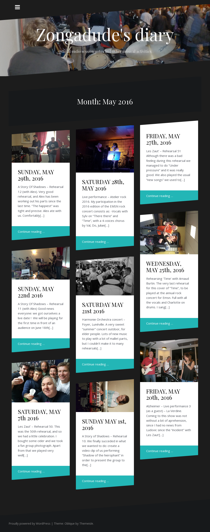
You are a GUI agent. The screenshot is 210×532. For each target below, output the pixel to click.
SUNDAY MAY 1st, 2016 (104, 424)
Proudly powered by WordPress (29, 523)
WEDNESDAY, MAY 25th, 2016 (165, 267)
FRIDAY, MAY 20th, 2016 (163, 394)
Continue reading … (31, 231)
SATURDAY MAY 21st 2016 (102, 308)
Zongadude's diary (105, 34)
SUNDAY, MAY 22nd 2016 (36, 292)
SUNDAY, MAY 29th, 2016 (36, 175)
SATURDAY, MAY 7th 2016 (39, 415)
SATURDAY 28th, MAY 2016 (103, 185)
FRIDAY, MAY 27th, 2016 (163, 139)
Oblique (70, 523)
